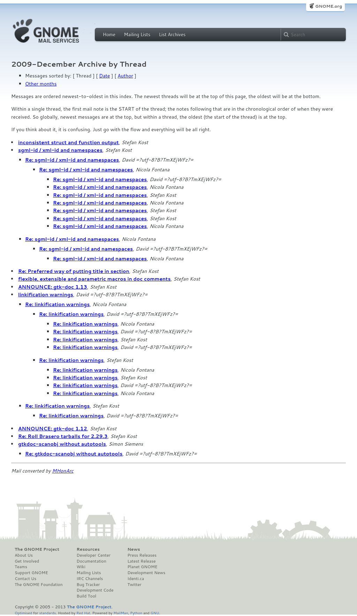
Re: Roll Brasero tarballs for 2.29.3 (62, 436)
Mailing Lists (137, 34)
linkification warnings (45, 294)
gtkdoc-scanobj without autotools (62, 443)
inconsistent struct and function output (68, 142)
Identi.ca (135, 578)
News (133, 549)
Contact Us (25, 578)
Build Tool (86, 596)
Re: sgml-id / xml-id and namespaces (72, 159)
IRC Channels (90, 578)
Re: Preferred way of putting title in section (73, 271)
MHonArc (63, 470)
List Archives (172, 34)
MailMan (120, 612)
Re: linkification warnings (57, 304)
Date (104, 75)
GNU (155, 612)
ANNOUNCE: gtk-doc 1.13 (52, 286)
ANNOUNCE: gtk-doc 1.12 (52, 428)
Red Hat (83, 612)
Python (136, 612)
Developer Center (94, 555)
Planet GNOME (142, 567)
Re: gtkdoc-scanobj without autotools (73, 453)
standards (47, 612)
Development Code (95, 590)
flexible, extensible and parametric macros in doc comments (94, 278)
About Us (24, 555)
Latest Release (141, 561)
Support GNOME (31, 573)
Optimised (23, 612)
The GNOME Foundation (39, 584)
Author (125, 75)
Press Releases (141, 555)
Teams (21, 567)
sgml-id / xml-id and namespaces (60, 150)
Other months (40, 83)
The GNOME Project (37, 549)
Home (109, 34)
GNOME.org (328, 6)
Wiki (81, 567)
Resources (88, 549)
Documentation (91, 561)
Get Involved (27, 561)
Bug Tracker (88, 584)
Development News (146, 573)
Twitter (134, 584)
